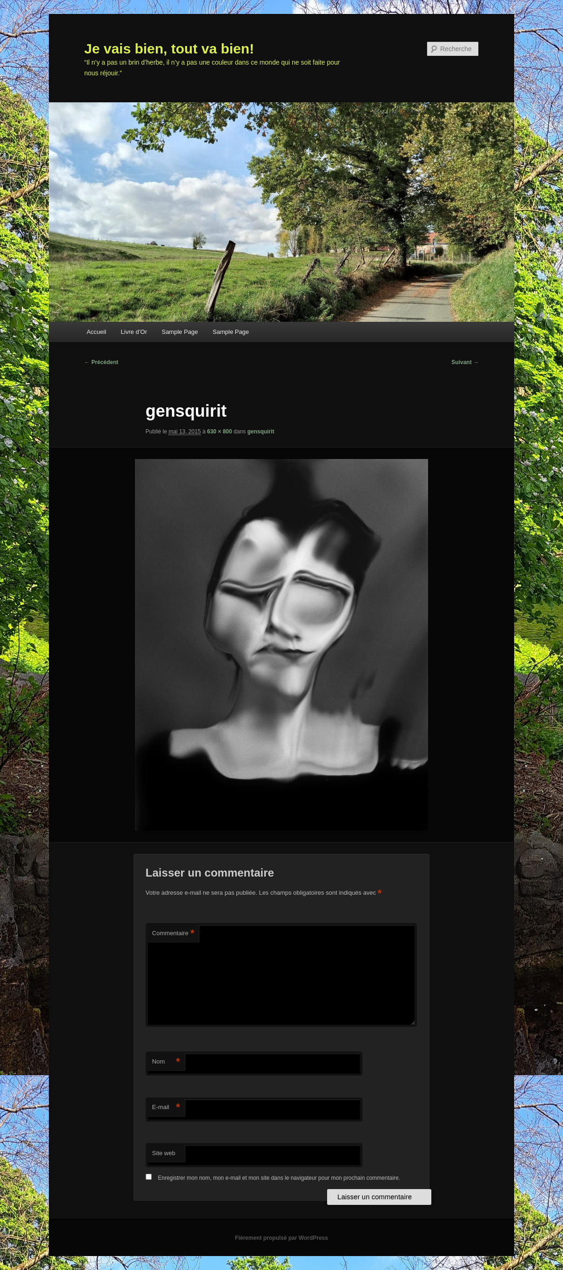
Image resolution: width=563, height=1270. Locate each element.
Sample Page (179, 331)
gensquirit (260, 431)
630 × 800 (219, 431)
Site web (163, 1153)
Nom (166, 1062)
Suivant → (465, 362)
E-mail (166, 1107)
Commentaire (173, 933)
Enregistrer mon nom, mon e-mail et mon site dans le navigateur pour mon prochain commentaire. (279, 1178)
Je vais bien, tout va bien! (169, 48)
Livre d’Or (134, 331)
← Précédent (101, 362)
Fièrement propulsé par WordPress (281, 1238)
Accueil (96, 331)
